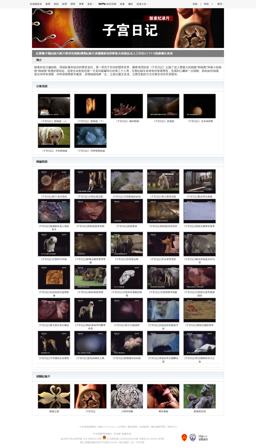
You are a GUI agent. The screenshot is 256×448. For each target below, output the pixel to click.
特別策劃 (74, 53)
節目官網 (111, 4)
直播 (122, 4)
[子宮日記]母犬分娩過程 (127, 325)
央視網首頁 (36, 4)
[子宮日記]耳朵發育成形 (163, 259)
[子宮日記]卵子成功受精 (54, 196)
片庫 (65, 53)
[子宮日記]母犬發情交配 (163, 196)
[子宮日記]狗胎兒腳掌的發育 (200, 226)
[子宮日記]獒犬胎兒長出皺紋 (54, 325)
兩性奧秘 (163, 411)
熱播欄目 (160, 53)
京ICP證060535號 (92, 438)
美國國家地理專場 (106, 53)
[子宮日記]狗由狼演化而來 (163, 226)
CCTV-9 (150, 53)
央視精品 (123, 53)
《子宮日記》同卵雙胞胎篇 (90, 150)
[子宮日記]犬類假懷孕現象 (163, 292)
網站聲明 (132, 426)
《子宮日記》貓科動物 (127, 121)
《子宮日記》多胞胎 (163, 121)
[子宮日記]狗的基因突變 (90, 292)
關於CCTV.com (106, 426)
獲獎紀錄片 (87, 53)
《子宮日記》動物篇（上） (54, 121)
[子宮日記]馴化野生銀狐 (200, 196)
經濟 (64, 4)
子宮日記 (90, 411)
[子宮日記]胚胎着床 (127, 226)
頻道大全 (141, 4)
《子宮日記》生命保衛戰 (200, 121)
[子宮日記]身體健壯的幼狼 (127, 358)
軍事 (81, 4)
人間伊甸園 (127, 411)
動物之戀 (54, 411)
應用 (219, 4)
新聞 (47, 4)
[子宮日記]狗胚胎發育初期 (91, 226)
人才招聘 (121, 426)
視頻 (56, 4)
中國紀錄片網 (53, 53)
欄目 (130, 4)
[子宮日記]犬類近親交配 (90, 196)
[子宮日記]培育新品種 (127, 259)
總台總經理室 (158, 426)
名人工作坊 (137, 53)
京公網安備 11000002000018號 (120, 438)
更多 (89, 4)
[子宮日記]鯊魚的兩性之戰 (91, 358)
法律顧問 (144, 426)
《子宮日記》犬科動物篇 (54, 150)
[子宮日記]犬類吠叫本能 (54, 259)
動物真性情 (200, 411)
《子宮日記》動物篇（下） (90, 121)
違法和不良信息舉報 (71, 438)
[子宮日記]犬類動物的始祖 (127, 196)
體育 (73, 4)
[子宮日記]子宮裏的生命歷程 (54, 358)
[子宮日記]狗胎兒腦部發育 (200, 325)
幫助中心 (172, 426)
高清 (170, 53)
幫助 (206, 4)
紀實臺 (40, 53)
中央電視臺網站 (87, 426)
